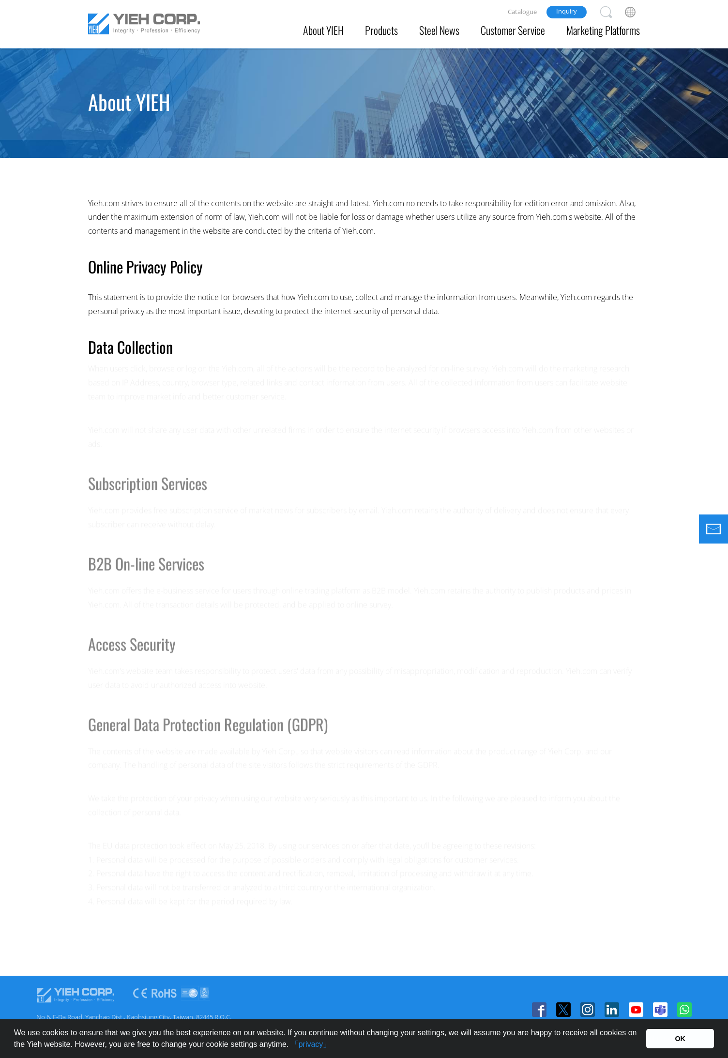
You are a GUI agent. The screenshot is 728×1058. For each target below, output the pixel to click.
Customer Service (513, 30)
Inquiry (566, 11)
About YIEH (323, 30)
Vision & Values (246, 140)
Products (381, 30)
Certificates (546, 148)
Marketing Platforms (603, 30)
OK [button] (680, 1039)
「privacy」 (311, 1044)
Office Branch (409, 140)
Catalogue (522, 11)
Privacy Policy (479, 140)
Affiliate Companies (329, 140)
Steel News (439, 30)
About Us (180, 140)
